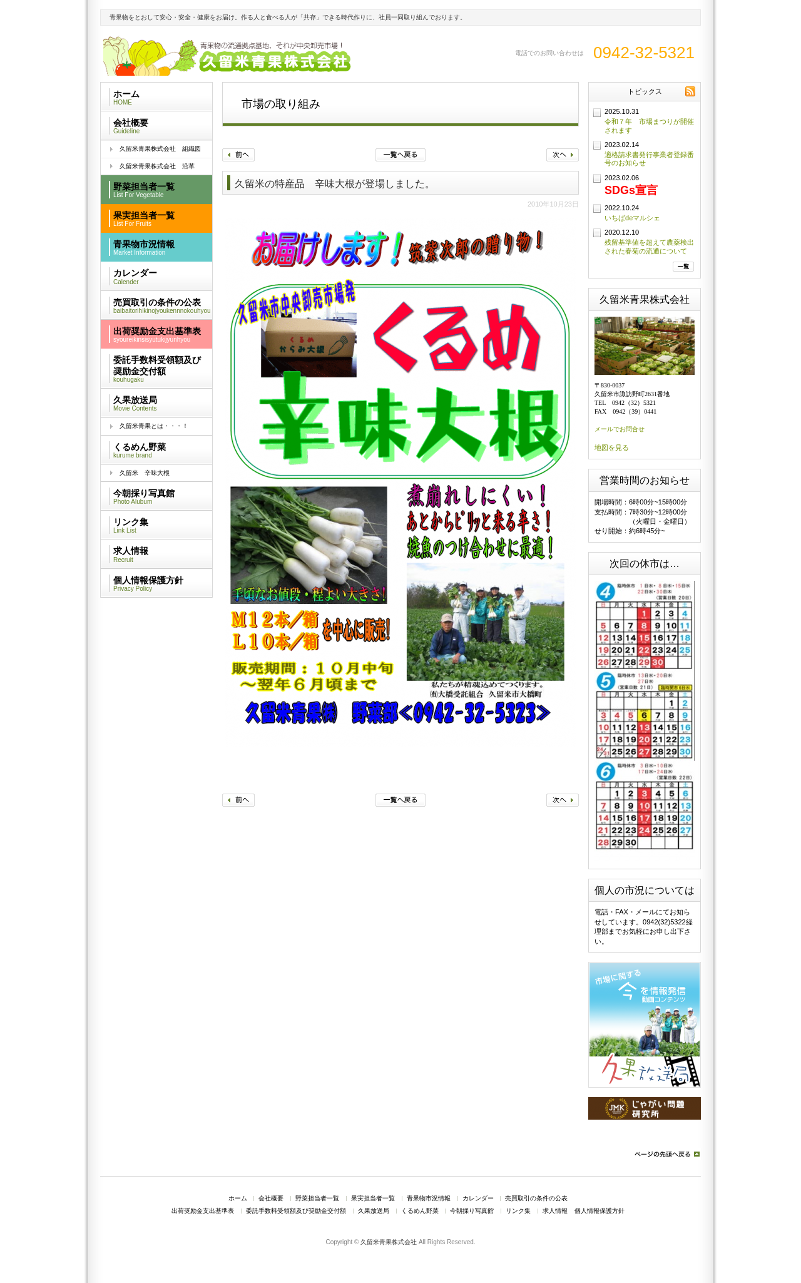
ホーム (237, 1198)
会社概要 (270, 1198)
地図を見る (611, 447)
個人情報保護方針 (599, 1211)
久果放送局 (373, 1211)
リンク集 (518, 1211)
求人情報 (555, 1211)
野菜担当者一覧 (317, 1198)
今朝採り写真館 (472, 1211)
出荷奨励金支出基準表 (202, 1211)
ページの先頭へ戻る (666, 1154)
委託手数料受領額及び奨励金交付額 (296, 1211)
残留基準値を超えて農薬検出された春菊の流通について (649, 246)
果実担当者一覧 (373, 1198)
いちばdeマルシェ (632, 218)
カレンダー (478, 1198)
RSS (690, 91)
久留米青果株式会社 (388, 1242)
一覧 (683, 267)
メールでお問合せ (619, 429)
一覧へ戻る (400, 154)
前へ (238, 154)
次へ (562, 154)
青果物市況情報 (429, 1198)
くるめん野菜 (420, 1211)
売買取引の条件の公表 (536, 1198)
